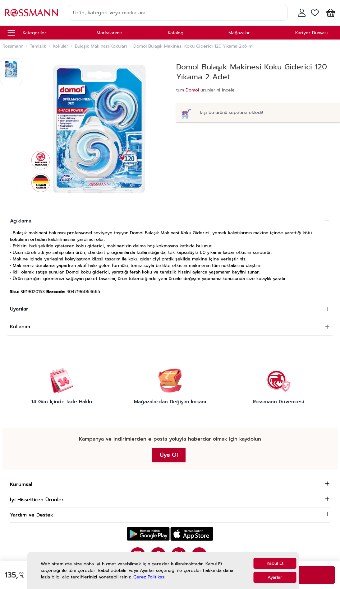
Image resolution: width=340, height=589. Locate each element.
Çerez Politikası (149, 577)
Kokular (60, 46)
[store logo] (31, 12)
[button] (329, 12)
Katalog (175, 33)
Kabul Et (275, 563)
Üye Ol (169, 455)
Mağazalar (239, 33)
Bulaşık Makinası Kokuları (101, 46)
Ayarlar (275, 577)
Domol (192, 90)
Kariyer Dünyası (311, 33)
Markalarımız (109, 33)
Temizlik (38, 46)
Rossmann (12, 46)
